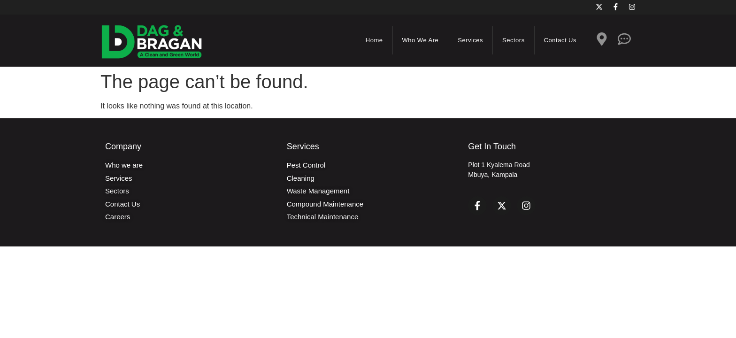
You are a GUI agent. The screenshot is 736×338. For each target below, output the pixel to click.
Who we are (420, 40)
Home (374, 40)
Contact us (560, 40)
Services (470, 40)
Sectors (513, 40)
